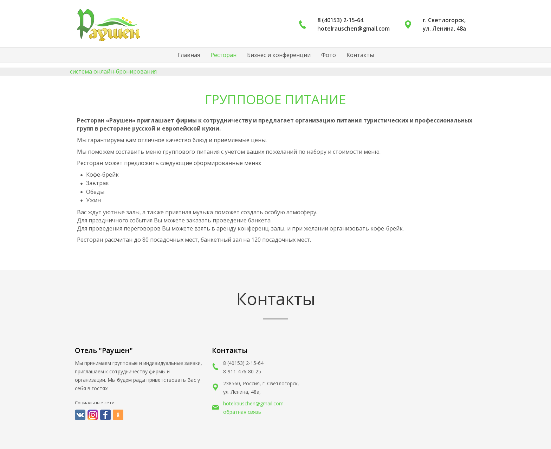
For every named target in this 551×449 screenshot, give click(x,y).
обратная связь (242, 412)
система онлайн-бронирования (113, 71)
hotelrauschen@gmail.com (253, 403)
